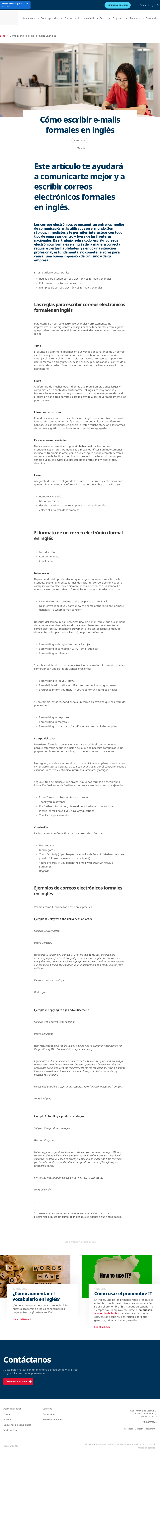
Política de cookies (146, 1447)
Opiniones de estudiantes (17, 1424)
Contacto (8, 1414)
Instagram (150, 1428)
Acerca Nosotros (12, 1408)
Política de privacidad (144, 1444)
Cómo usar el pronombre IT (123, 1293)
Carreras (47, 1408)
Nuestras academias (54, 1419)
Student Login (149, 5)
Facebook (128, 1428)
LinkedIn (139, 1428)
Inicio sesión (10, 1430)
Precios (7, 1419)
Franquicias (152, 18)
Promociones (50, 1414)
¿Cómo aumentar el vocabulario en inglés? (36, 1296)
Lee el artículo (22, 1319)
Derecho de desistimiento (120, 1444)
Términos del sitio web (95, 1444)
